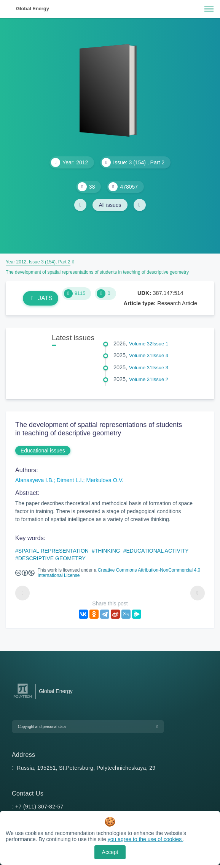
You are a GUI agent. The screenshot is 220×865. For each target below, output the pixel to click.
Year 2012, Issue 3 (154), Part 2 (38, 262)
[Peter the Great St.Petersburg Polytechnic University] (22, 698)
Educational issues (43, 450)
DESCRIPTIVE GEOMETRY (52, 558)
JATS (41, 298)
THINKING (107, 551)
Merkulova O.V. (104, 480)
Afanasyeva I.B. (34, 480)
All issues (110, 205)
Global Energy (32, 8)
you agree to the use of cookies (145, 839)
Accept (110, 852)
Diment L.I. (70, 480)
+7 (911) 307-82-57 (39, 807)
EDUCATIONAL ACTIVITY (157, 551)
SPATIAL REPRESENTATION (53, 551)
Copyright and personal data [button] (42, 727)
